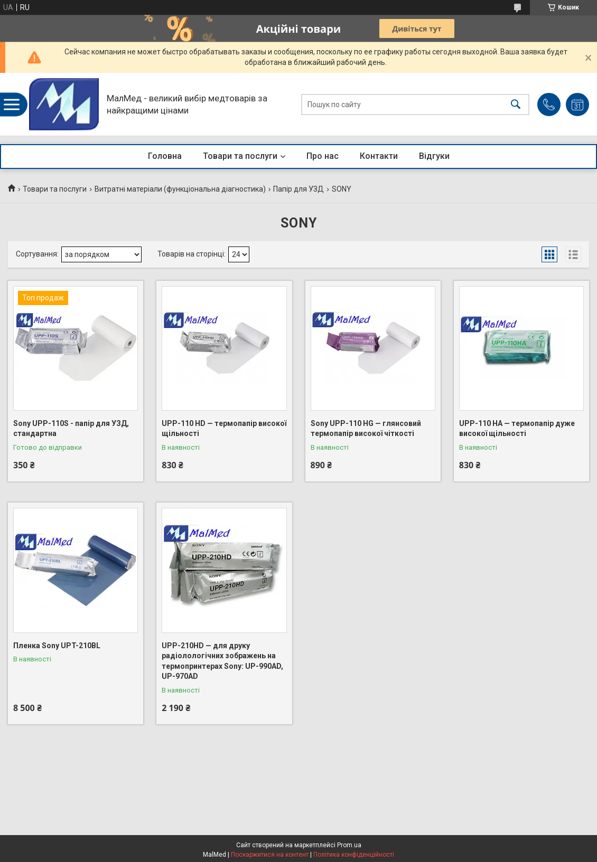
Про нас (322, 156)
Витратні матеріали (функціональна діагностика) (180, 189)
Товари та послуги (240, 156)
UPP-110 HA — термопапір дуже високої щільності (517, 428)
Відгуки (434, 156)
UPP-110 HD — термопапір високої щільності (224, 428)
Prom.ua (349, 845)
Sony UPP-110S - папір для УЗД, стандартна (71, 428)
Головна (165, 156)
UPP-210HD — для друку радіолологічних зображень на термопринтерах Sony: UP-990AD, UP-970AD (222, 661)
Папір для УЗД (298, 189)
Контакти (379, 156)
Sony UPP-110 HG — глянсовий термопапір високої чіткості (366, 428)
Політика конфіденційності (353, 854)
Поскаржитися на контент (270, 854)
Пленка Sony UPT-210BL (56, 645)
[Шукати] (515, 104)
